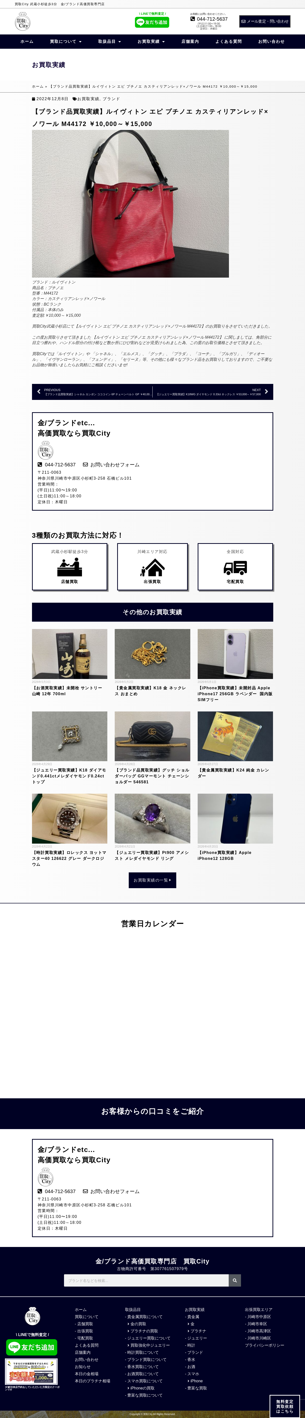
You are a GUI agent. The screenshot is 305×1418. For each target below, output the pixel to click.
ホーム (27, 41)
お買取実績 (151, 41)
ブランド (111, 99)
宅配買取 (235, 582)
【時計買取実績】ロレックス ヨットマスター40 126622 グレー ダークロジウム (69, 859)
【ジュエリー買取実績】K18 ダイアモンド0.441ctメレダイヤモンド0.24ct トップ (70, 776)
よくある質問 (228, 41)
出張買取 (152, 582)
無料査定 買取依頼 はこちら (284, 1406)
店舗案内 (190, 41)
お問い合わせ (271, 41)
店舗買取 (69, 582)
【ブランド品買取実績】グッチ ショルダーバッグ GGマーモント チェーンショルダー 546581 (152, 776)
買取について (66, 41)
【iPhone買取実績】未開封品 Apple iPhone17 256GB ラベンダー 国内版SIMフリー (235, 694)
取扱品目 (109, 41)
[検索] (235, 1280)
